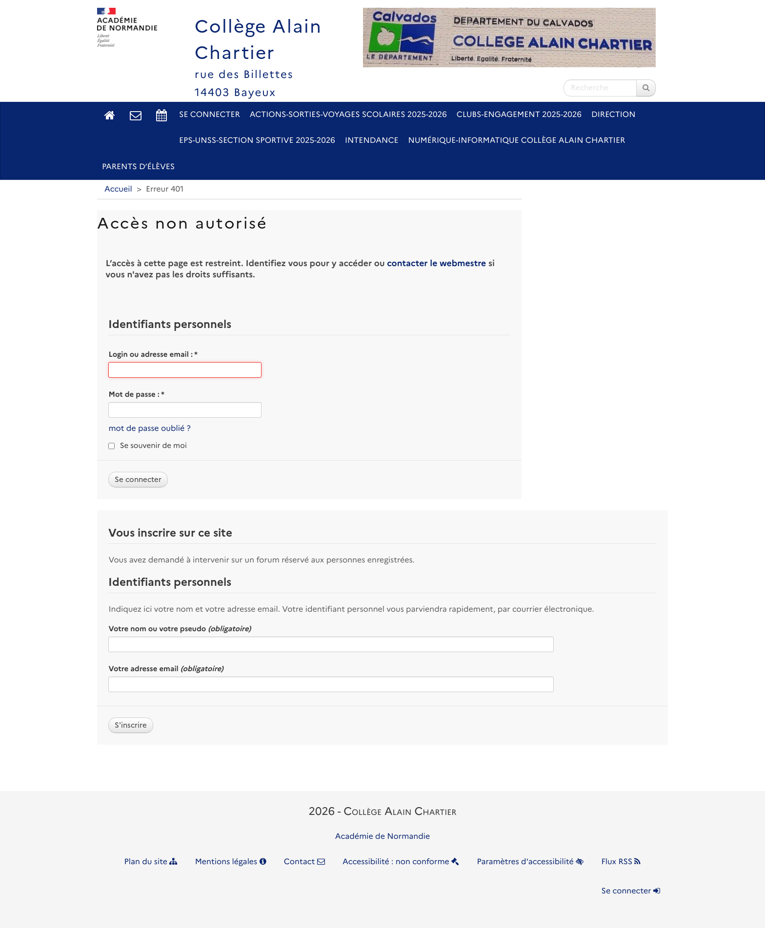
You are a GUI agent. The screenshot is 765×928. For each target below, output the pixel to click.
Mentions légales (230, 862)
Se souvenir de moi (153, 445)
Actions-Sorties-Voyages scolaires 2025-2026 (348, 114)
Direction (613, 114)
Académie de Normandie (382, 836)
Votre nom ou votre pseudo (179, 628)
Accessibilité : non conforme (400, 862)
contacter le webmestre (436, 263)
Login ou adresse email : (153, 354)
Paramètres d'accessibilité (530, 862)
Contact (304, 862)
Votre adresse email (165, 668)
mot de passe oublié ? (149, 428)
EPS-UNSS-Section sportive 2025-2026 (257, 140)
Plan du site (151, 862)
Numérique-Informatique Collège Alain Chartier (516, 140)
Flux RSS (621, 862)
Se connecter (209, 114)
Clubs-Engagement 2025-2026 (519, 114)
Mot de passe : (136, 394)
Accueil (118, 189)
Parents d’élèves (138, 167)
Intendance (372, 140)
